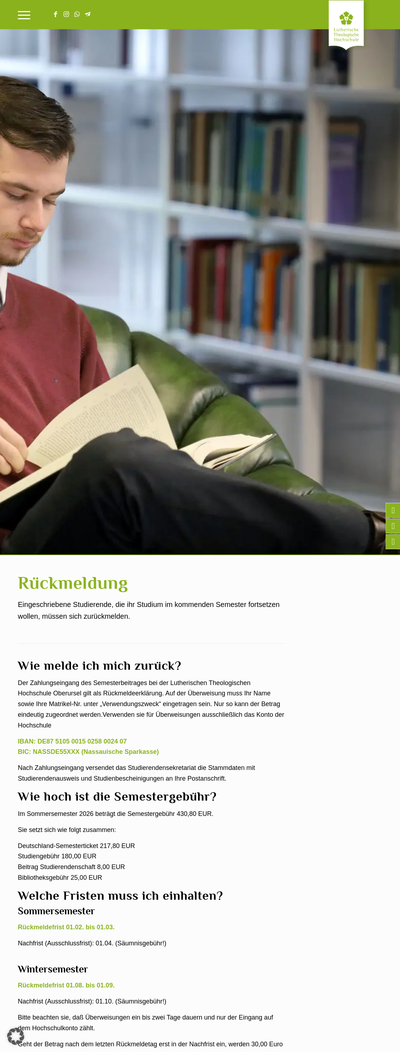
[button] (15, 1036)
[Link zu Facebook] (55, 14)
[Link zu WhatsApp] (76, 14)
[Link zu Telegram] (87, 14)
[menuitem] (24, 14)
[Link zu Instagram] (66, 14)
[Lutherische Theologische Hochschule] (355, 27)
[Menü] (24, 14)
